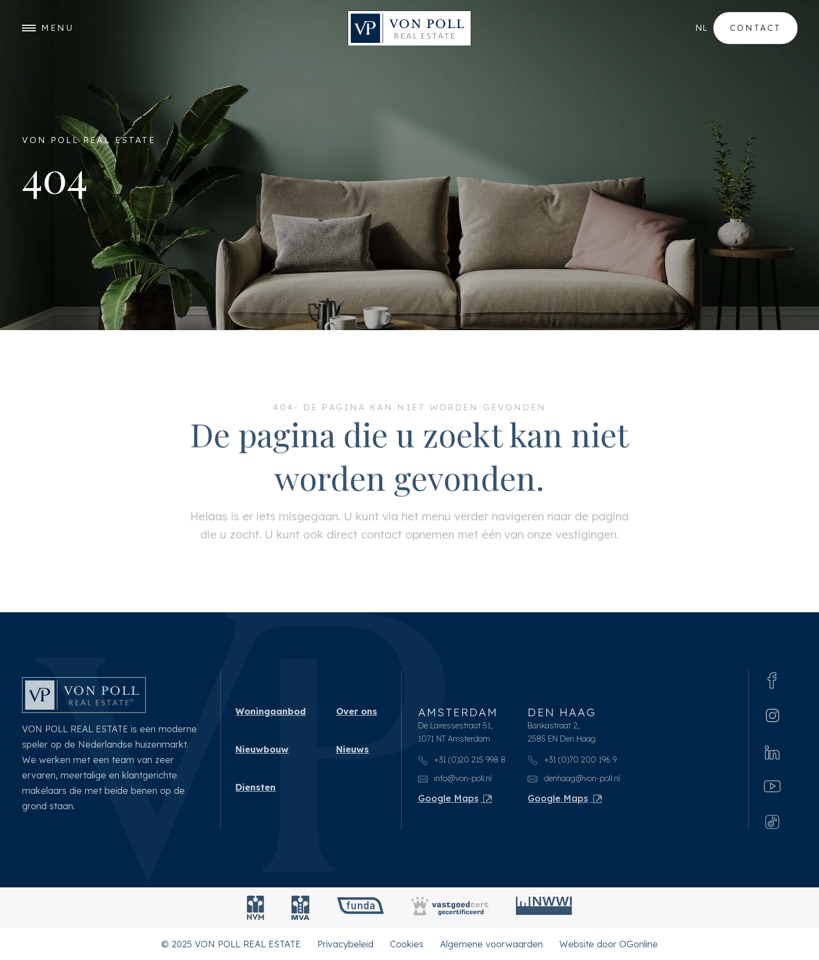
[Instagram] (772, 715)
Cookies (407, 944)
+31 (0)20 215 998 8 (462, 760)
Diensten (255, 787)
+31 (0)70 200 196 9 (572, 760)
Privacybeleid (345, 944)
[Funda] (360, 908)
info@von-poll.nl (455, 778)
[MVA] (301, 908)
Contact (755, 28)
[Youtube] (772, 786)
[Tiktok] (772, 820)
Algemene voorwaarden (491, 944)
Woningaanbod (270, 711)
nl (701, 28)
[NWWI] (544, 908)
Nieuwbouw (262, 749)
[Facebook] (772, 679)
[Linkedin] (772, 751)
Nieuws (352, 749)
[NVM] (255, 908)
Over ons (356, 711)
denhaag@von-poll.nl (573, 778)
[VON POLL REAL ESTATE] (409, 28)
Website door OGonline (608, 944)
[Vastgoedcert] (449, 908)
